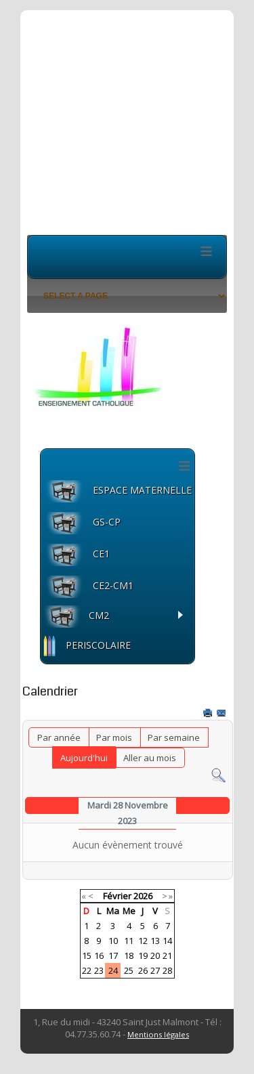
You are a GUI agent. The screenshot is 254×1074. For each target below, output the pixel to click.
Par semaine (174, 737)
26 (143, 970)
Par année (59, 737)
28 (167, 970)
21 (167, 955)
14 (167, 941)
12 (143, 941)
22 (86, 970)
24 (113, 970)
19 (143, 955)
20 (155, 955)
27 (155, 970)
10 (113, 941)
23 (99, 970)
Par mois (114, 737)
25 (128, 970)
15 (86, 955)
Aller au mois (149, 758)
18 (128, 955)
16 (99, 955)
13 (155, 941)
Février (117, 896)
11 (128, 941)
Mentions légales (158, 1034)
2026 (142, 896)
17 (113, 955)
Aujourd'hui (84, 758)
